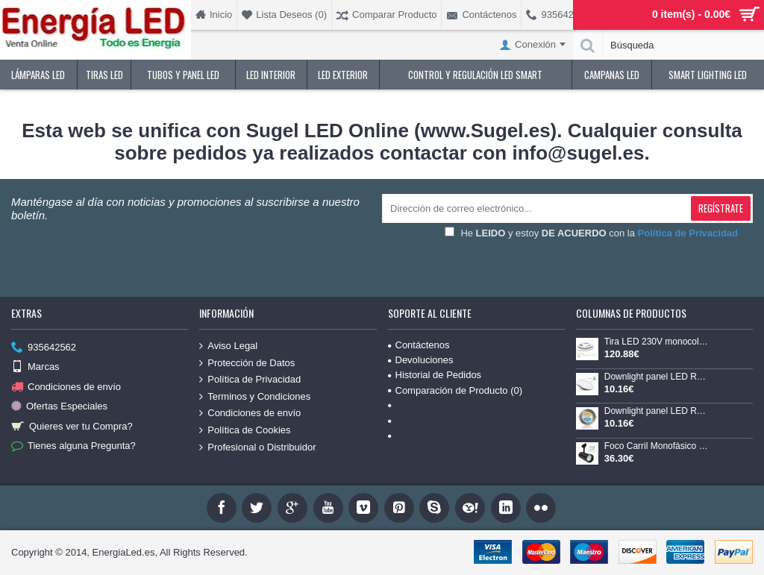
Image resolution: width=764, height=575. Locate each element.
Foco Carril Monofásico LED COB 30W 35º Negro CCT (657, 446)
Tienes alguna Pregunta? (73, 446)
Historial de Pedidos (435, 374)
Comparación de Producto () (455, 390)
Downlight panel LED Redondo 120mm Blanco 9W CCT (657, 377)
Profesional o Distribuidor (257, 447)
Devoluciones (421, 359)
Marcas (35, 367)
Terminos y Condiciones (254, 397)
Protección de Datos (247, 362)
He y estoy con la (591, 233)
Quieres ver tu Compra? (72, 426)
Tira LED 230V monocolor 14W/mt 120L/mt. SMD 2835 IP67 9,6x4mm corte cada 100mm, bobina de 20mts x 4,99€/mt (657, 342)
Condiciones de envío (66, 387)
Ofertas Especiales (59, 406)
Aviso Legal (228, 346)
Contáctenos (419, 345)
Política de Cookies (244, 430)
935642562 (43, 348)
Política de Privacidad (250, 380)
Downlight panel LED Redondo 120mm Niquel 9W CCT (657, 411)
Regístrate (720, 208)
